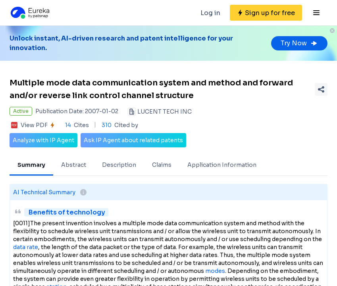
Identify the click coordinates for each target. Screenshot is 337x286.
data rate (25, 247)
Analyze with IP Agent (43, 140)
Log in (210, 13)
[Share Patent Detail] (321, 89)
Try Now (299, 43)
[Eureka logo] (29, 13)
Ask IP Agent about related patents (133, 140)
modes (215, 270)
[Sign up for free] (266, 13)
